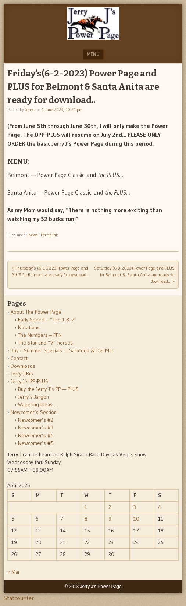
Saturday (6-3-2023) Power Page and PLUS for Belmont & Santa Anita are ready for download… (134, 274)
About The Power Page (36, 312)
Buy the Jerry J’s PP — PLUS (48, 389)
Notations (29, 327)
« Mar (13, 571)
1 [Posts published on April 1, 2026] (86, 507)
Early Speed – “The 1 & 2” (47, 319)
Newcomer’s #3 (35, 427)
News (32, 235)
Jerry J (30, 109)
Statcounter (19, 598)
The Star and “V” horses (45, 342)
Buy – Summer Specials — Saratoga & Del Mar (62, 350)
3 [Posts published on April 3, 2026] (134, 507)
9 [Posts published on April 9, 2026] (109, 519)
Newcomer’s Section (34, 412)
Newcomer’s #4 (36, 435)
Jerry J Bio (22, 373)
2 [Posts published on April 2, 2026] (109, 507)
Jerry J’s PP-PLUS (29, 381)
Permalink (49, 235)
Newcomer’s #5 (36, 443)
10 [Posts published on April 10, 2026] (136, 519)
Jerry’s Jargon (33, 396)
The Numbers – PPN (40, 335)
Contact (19, 358)
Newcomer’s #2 (35, 420)
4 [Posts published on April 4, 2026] (159, 507)
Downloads (23, 366)
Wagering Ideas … (38, 404)
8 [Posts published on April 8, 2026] (86, 519)
